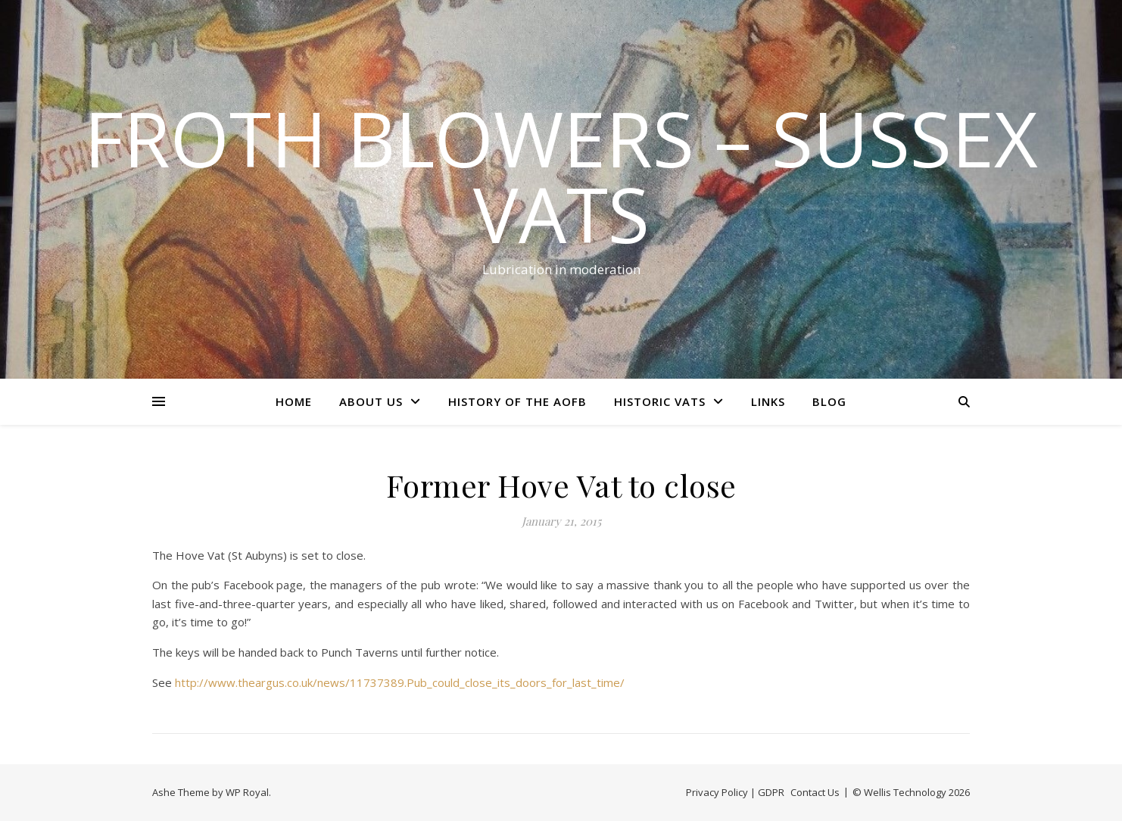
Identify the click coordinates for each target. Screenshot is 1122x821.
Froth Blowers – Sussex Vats (561, 175)
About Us (371, 401)
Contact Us (815, 792)
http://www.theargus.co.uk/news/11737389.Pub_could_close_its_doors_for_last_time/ (400, 682)
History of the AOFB (517, 401)
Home (294, 401)
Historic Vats (660, 401)
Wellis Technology (905, 792)
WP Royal (247, 792)
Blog (829, 401)
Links (768, 401)
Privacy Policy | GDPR (735, 792)
